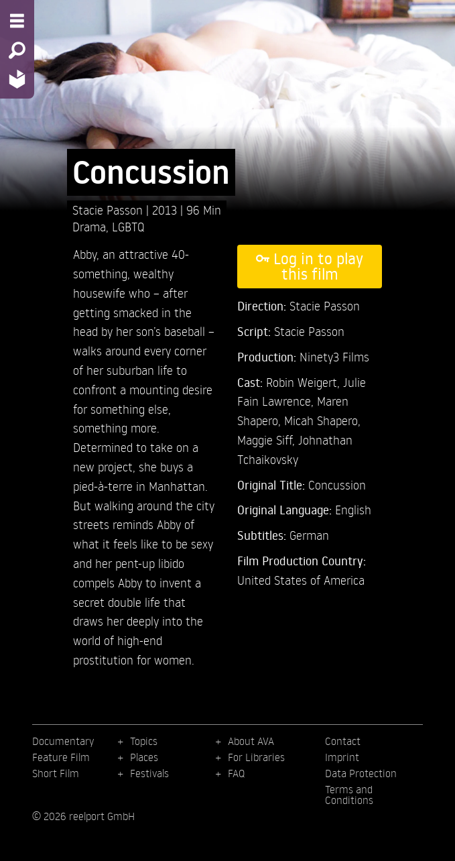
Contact (343, 741)
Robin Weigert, (304, 382)
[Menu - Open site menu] (17, 21)
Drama (89, 226)
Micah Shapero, (322, 420)
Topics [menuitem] (143, 741)
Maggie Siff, (267, 439)
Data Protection (361, 773)
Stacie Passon (109, 209)
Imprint (342, 757)
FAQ (236, 773)
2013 (166, 209)
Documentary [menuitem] (63, 741)
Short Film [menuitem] (55, 773)
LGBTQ (128, 226)
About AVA (251, 741)
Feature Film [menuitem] (61, 757)
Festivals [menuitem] (149, 773)
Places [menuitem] (144, 757)
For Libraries (256, 757)
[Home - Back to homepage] (17, 79)
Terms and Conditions (349, 795)
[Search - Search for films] (17, 50)
